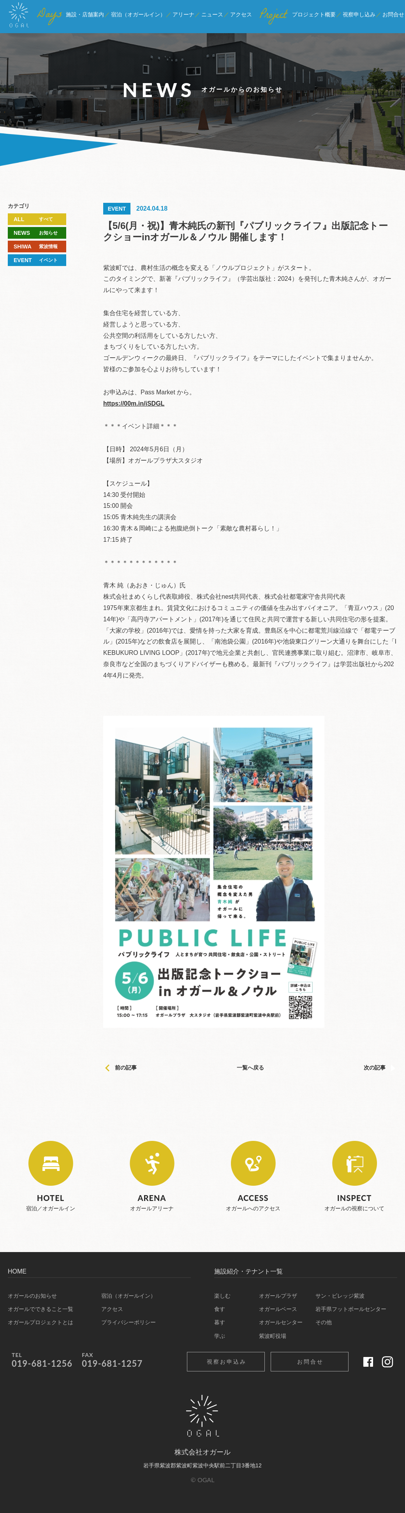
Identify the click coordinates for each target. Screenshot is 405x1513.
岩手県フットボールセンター (350, 1309)
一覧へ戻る (250, 1067)
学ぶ (219, 1336)
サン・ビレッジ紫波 (339, 1296)
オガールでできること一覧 (40, 1309)
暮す (219, 1322)
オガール (18, 18)
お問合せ (310, 1362)
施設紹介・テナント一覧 (248, 1271)
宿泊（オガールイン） (128, 1296)
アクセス (112, 1309)
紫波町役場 (272, 1336)
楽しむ (222, 1296)
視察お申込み (227, 1362)
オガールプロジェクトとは (40, 1322)
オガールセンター (281, 1322)
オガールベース (278, 1309)
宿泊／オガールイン (50, 1176)
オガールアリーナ (151, 1176)
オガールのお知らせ (32, 1296)
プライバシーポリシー (128, 1322)
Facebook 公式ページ (368, 1362)
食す (219, 1309)
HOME (17, 1271)
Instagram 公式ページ (387, 1362)
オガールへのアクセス (253, 1176)
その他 (323, 1322)
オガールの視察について (354, 1176)
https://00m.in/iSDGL (133, 403)
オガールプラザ (278, 1296)
